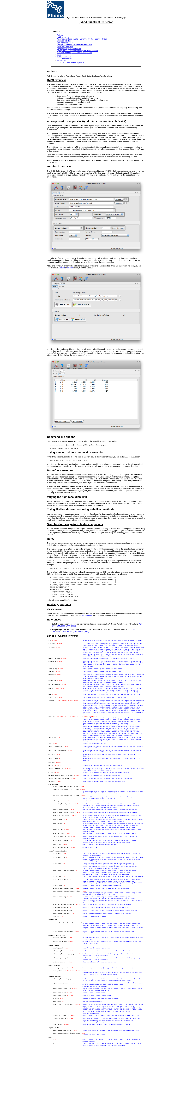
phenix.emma (67, 59)
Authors (60, 35)
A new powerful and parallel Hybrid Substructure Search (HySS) (82, 39)
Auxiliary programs (64, 57)
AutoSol (62, 268)
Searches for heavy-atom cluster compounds (74, 53)
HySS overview (63, 37)
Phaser (70, 268)
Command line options (65, 43)
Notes (59, 55)
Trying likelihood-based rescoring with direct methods (77, 51)
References (61, 60)
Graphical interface (64, 41)
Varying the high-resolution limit (69, 49)
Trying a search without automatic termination (74, 45)
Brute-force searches (65, 47)
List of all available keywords (73, 62)
